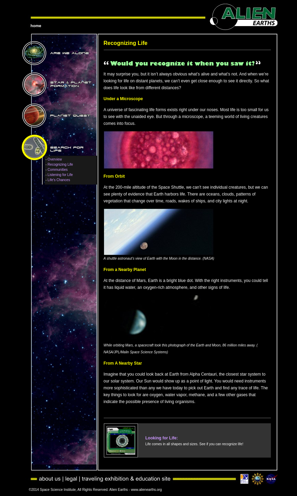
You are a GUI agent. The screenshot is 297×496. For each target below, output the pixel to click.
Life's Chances (59, 180)
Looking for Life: (161, 438)
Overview (55, 159)
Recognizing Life (60, 164)
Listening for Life (60, 175)
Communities (58, 170)
